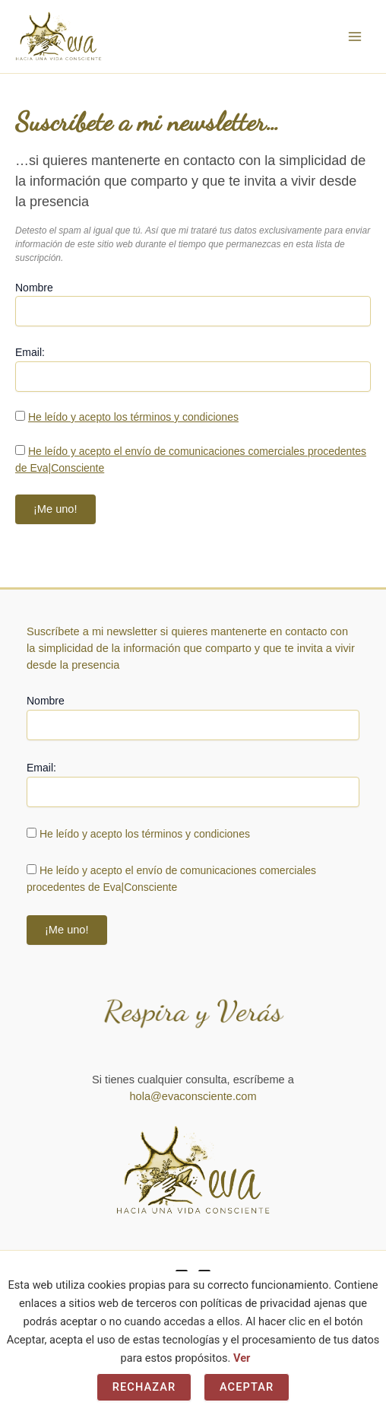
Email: (30, 352)
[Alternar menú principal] (355, 36)
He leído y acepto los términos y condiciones (133, 417)
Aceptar (247, 1387)
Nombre (34, 287)
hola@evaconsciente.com (192, 1096)
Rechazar (144, 1387)
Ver (241, 1358)
